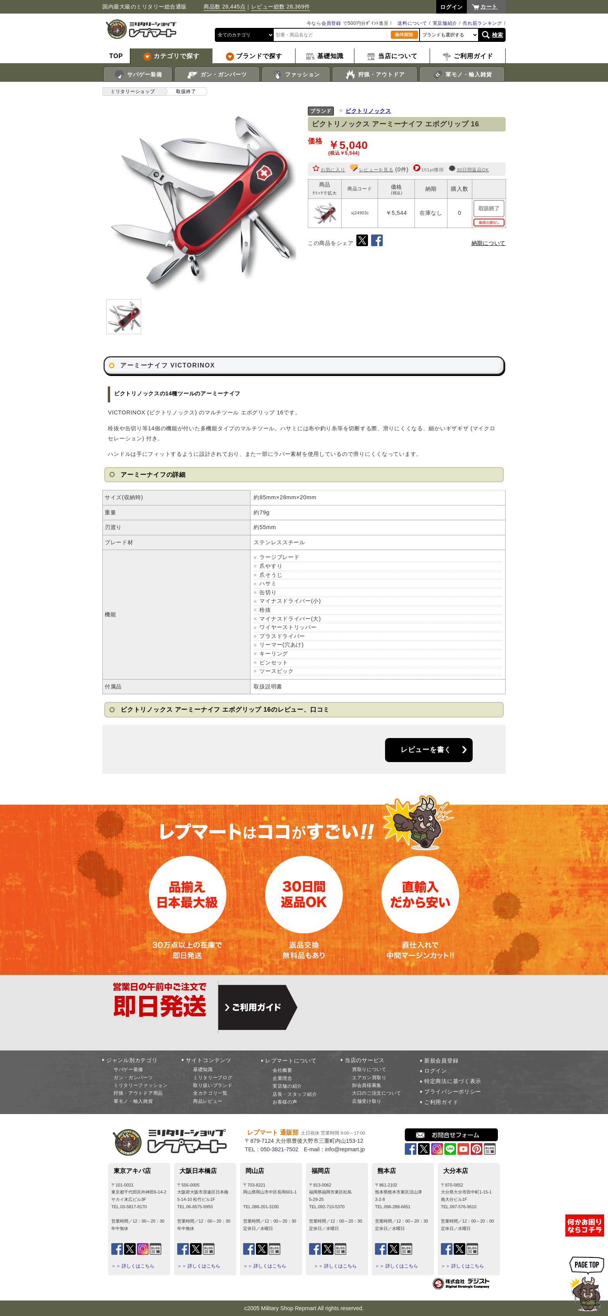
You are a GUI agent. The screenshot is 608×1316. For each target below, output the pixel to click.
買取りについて (369, 1069)
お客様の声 (285, 1102)
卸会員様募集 (367, 1085)
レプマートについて (290, 1060)
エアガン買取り (369, 1077)
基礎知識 (203, 1069)
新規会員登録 (441, 1060)
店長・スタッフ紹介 (295, 1094)
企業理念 (282, 1078)
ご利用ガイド (441, 1102)
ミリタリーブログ (213, 1077)
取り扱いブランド (213, 1085)
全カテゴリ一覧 (210, 1093)
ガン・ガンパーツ (217, 75)
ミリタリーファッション (141, 1085)
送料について (412, 23)
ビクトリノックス (368, 111)
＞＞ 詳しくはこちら (132, 1266)
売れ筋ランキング (482, 23)
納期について (489, 243)
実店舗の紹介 (287, 1086)
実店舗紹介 (445, 23)
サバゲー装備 (138, 75)
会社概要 (282, 1070)
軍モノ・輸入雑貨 (462, 75)
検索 (497, 35)
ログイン (435, 1071)
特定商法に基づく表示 (452, 1081)
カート (488, 6)
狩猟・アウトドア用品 (138, 1093)
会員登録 (331, 23)
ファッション (296, 75)
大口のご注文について (376, 1093)
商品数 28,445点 (224, 6)
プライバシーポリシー (452, 1091)
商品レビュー (208, 1101)
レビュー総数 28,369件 (280, 6)
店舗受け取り (367, 1101)
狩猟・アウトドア (375, 75)
